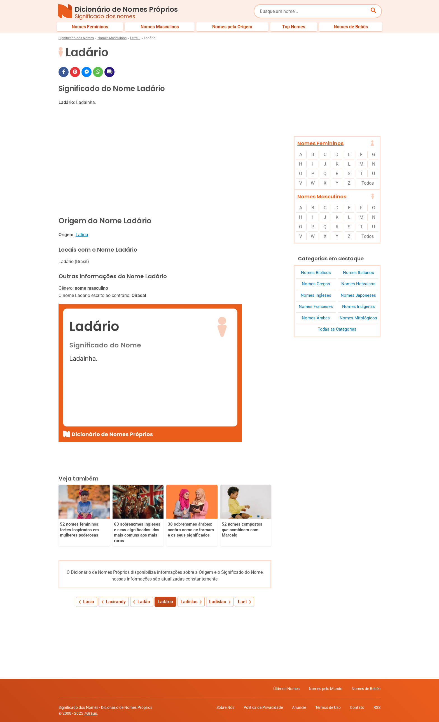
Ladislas (189, 601)
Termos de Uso (328, 707)
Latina (82, 234)
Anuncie (299, 707)
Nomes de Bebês (366, 688)
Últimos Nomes (286, 688)
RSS (376, 707)
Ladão (143, 601)
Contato (357, 707)
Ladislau (217, 601)
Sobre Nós (225, 707)
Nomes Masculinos (112, 38)
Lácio (88, 601)
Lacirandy (116, 601)
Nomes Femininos (320, 143)
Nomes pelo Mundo (325, 688)
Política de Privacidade (263, 707)
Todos (367, 183)
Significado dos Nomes (76, 38)
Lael (242, 601)
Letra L (135, 38)
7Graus (90, 713)
